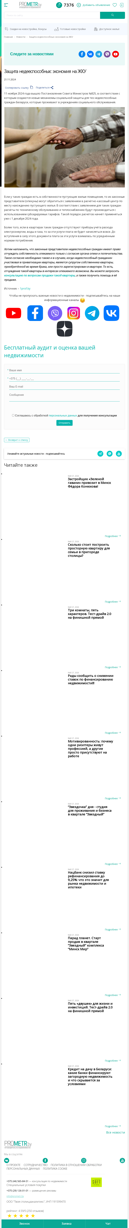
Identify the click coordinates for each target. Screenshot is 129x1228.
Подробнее (113, 536)
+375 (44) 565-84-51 (37, 1181)
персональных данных (63, 415)
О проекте (13, 1165)
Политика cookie (55, 1169)
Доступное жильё (109, 29)
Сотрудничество (36, 1165)
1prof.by (25, 288)
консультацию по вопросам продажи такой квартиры (39, 275)
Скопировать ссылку (19, 87)
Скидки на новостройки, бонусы (28, 29)
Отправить (64, 422)
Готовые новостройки (73, 29)
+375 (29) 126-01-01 (31, 1190)
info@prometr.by (15, 1196)
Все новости (115, 1132)
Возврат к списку (18, 440)
